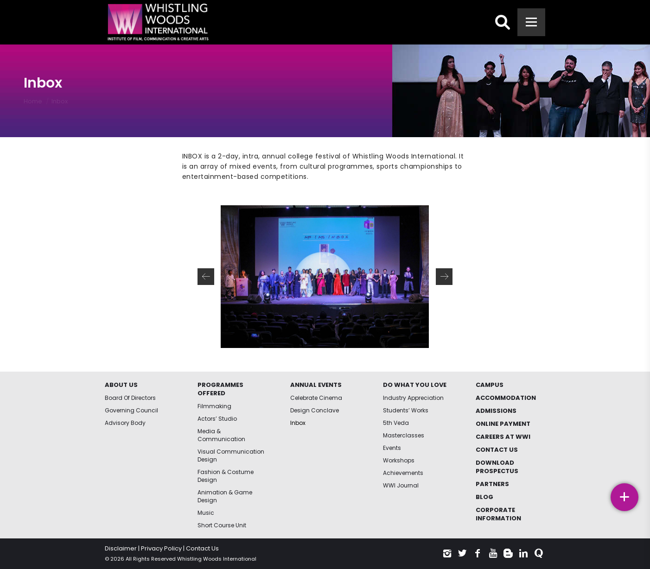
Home (33, 101)
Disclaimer (121, 548)
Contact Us (202, 548)
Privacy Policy (161, 548)
